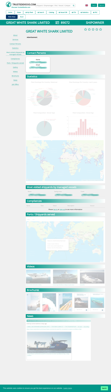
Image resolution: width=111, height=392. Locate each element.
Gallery (15, 67)
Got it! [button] (104, 388)
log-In (55, 209)
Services (15, 39)
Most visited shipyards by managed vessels (15, 53)
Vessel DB (63, 12)
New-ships (11, 17)
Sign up (101, 5)
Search (41, 12)
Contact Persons (15, 44)
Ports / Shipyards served (15, 63)
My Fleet (29, 12)
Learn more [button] (67, 388)
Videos (15, 72)
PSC (95, 12)
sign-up (62, 209)
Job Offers (15, 84)
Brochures (15, 76)
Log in (94, 5)
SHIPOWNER (95, 22)
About (15, 35)
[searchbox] (53, 5)
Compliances (15, 59)
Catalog (51, 12)
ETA (74, 12)
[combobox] (55, 5)
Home (10, 12)
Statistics (84, 12)
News (19, 12)
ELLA (21, 17)
